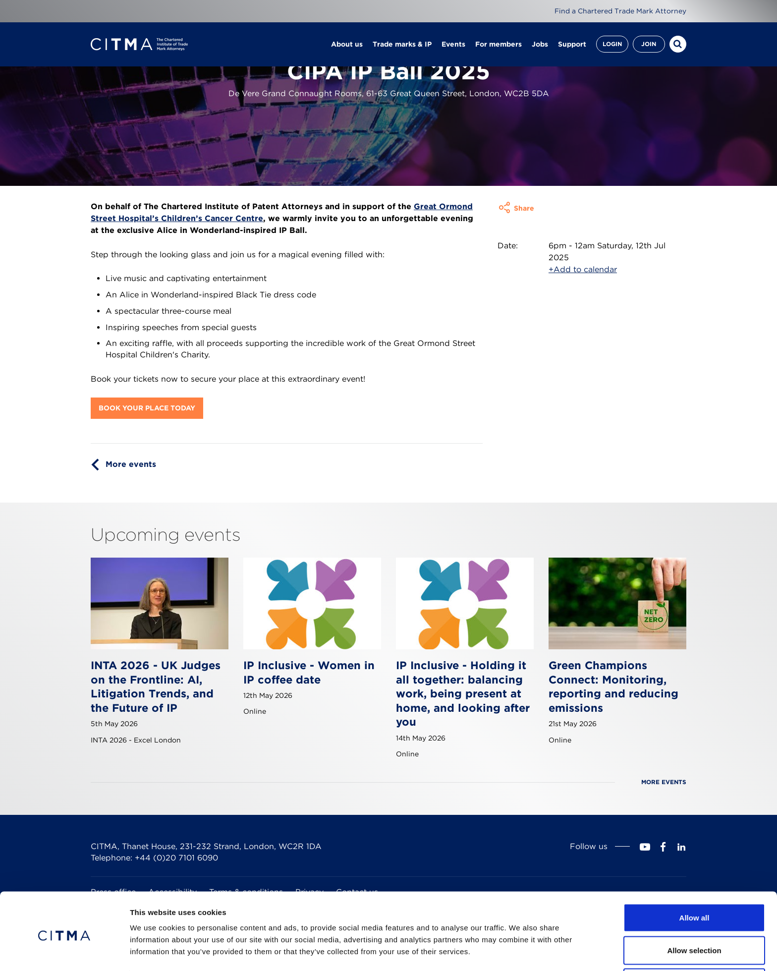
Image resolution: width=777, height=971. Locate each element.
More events (131, 464)
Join (648, 44)
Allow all (694, 879)
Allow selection (694, 912)
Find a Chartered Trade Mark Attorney (620, 11)
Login (612, 44)
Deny (694, 944)
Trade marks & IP (402, 45)
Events (453, 45)
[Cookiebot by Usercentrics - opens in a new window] (64, 951)
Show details (520, 945)
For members (498, 45)
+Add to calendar (583, 269)
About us (347, 45)
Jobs (540, 45)
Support (572, 45)
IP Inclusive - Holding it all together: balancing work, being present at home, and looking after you (463, 693)
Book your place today (147, 408)
